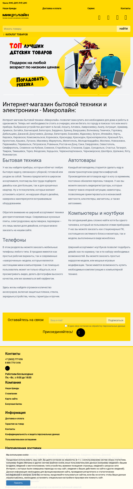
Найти (123, 28)
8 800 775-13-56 (13, 363)
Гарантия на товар (14, 424)
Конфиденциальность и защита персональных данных (32, 434)
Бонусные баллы (13, 404)
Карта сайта (11, 399)
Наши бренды (9, 8)
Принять (18, 483)
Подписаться (115, 320)
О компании (11, 393)
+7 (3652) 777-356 (14, 359)
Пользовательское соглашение (20, 439)
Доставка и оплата (51, 8)
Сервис (91, 8)
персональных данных (114, 326)
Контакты (125, 8)
